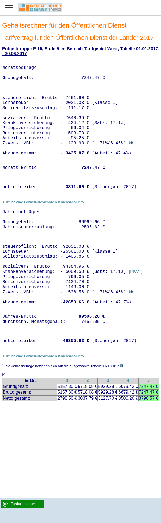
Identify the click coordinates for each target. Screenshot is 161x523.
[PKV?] (136, 271)
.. (23, 380)
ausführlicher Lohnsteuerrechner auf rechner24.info (43, 202)
